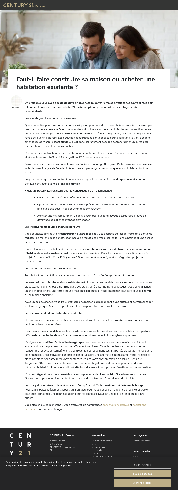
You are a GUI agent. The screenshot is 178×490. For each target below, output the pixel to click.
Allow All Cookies (142, 482)
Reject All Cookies (142, 474)
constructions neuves (116, 405)
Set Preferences (142, 465)
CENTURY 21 (16, 102)
